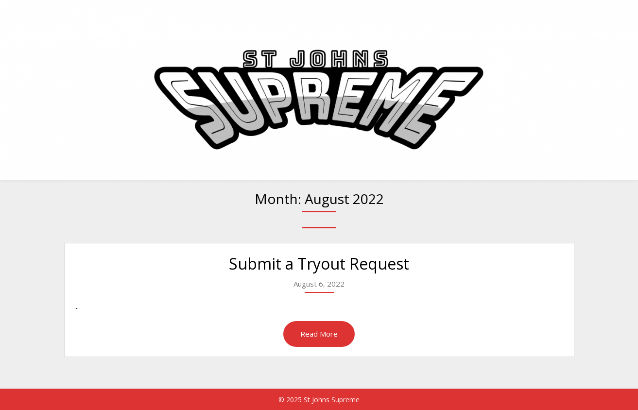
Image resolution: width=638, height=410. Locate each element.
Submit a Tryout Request (319, 263)
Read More (319, 334)
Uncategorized (542, 15)
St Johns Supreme (115, 15)
